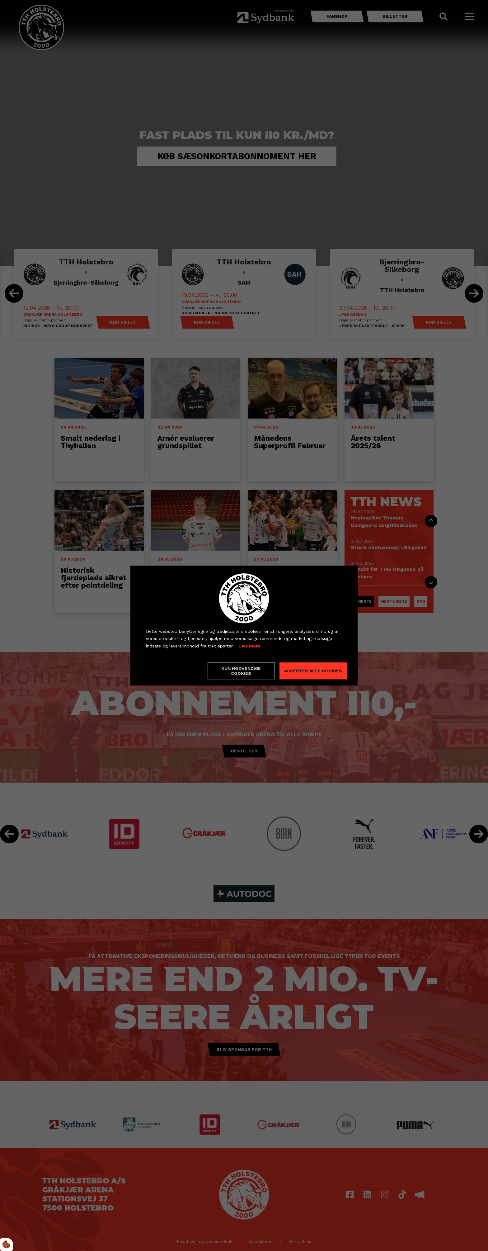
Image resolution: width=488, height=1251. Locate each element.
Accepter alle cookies (313, 670)
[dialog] (244, 625)
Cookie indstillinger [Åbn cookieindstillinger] (168, 670)
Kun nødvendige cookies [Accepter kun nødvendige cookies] (241, 671)
